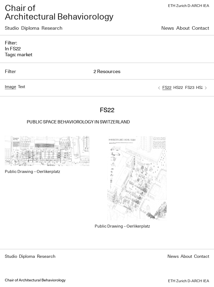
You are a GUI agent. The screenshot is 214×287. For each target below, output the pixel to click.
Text (21, 87)
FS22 (166, 88)
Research (51, 28)
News (167, 28)
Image (10, 87)
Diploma (30, 28)
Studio (12, 28)
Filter (10, 71)
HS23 (201, 88)
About (183, 28)
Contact (200, 28)
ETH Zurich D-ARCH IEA (188, 6)
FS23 (189, 88)
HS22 (178, 88)
